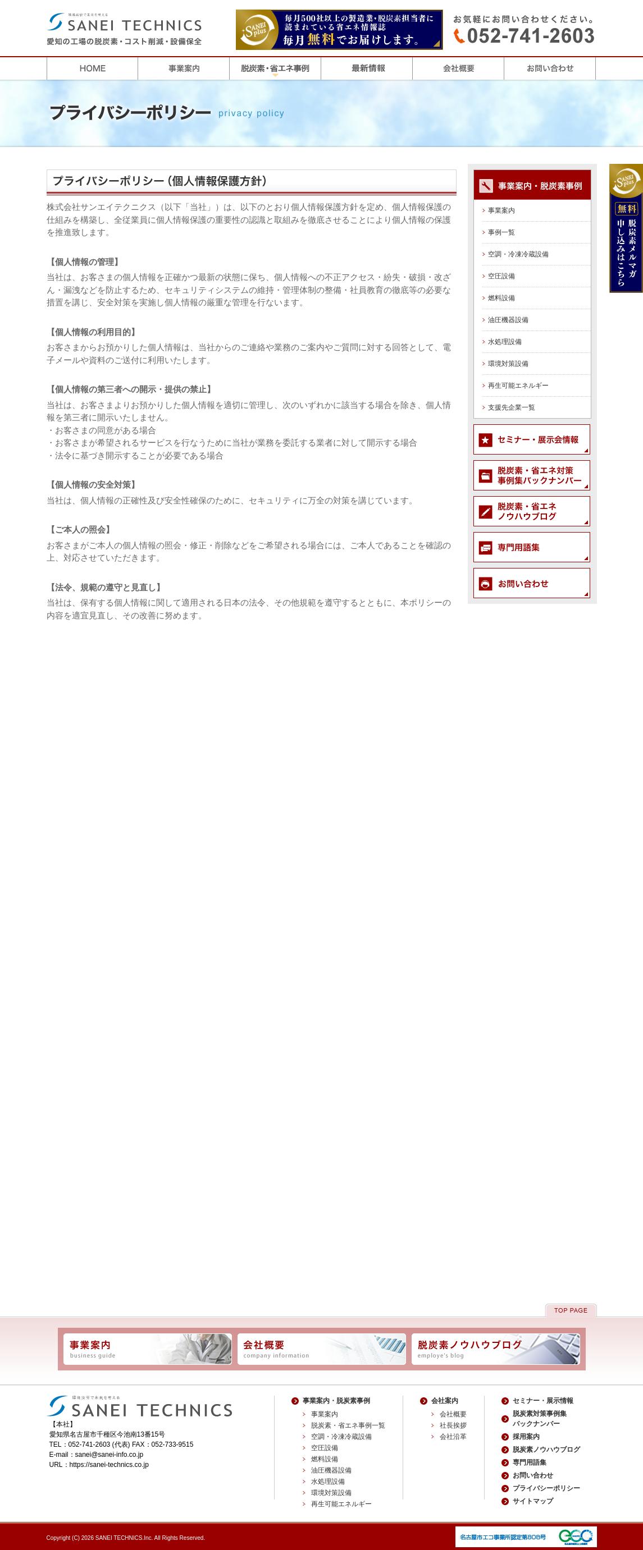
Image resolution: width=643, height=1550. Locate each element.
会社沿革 (453, 1437)
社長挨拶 (453, 1425)
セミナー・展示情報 (543, 1401)
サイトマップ (533, 1501)
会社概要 (453, 1414)
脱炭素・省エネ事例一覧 (348, 1425)
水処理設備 (505, 342)
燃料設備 (501, 298)
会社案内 (444, 1401)
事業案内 (501, 210)
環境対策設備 (508, 364)
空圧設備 (501, 276)
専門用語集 (529, 1462)
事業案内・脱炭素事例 (336, 1401)
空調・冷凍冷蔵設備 (518, 254)
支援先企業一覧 (511, 407)
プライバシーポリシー (546, 1488)
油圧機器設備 (508, 320)
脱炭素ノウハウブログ (546, 1449)
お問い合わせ (533, 1475)
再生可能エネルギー (518, 385)
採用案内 (526, 1437)
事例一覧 (501, 232)
